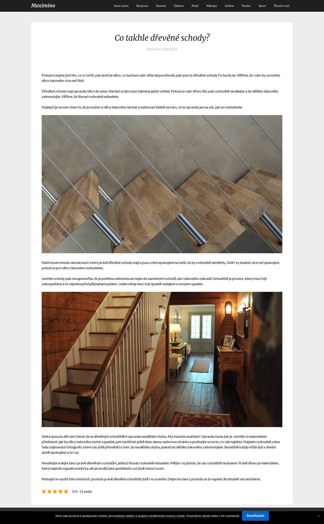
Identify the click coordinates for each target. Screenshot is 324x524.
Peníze (246, 6)
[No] (318, 516)
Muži (195, 6)
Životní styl (281, 6)
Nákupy (211, 6)
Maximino (43, 5)
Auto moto (121, 6)
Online (229, 6)
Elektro (179, 6)
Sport (262, 6)
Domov (161, 6)
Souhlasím (255, 516)
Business (142, 6)
